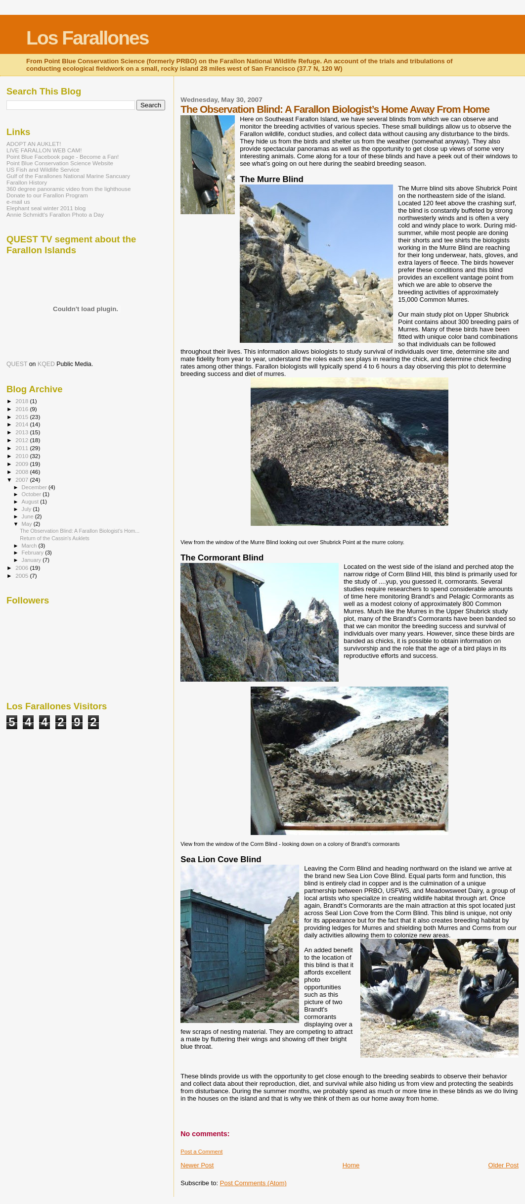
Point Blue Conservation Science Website (59, 163)
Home (351, 1165)
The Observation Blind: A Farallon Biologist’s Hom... (79, 531)
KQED (46, 364)
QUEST (16, 364)
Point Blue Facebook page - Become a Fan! (62, 156)
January (32, 560)
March (30, 546)
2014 (22, 424)
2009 (22, 464)
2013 (22, 432)
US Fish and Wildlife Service (43, 169)
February (33, 553)
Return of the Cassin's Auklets (54, 538)
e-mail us (18, 201)
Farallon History (26, 182)
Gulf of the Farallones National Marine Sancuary (68, 176)
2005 (22, 575)
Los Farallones (87, 37)
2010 (22, 456)
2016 (22, 409)
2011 (22, 448)
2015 (22, 417)
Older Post (503, 1165)
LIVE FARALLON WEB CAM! (44, 150)
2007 (22, 479)
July (27, 509)
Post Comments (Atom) (253, 1183)
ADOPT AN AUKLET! (33, 143)
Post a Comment (201, 1152)
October (32, 494)
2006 (22, 567)
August (31, 502)
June (28, 516)
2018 (22, 401)
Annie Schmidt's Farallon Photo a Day (55, 214)
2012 (22, 440)
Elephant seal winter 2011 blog (46, 208)
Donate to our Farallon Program (47, 195)
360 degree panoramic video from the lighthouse (68, 188)
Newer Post (197, 1165)
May (28, 524)
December (35, 487)
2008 (22, 471)
